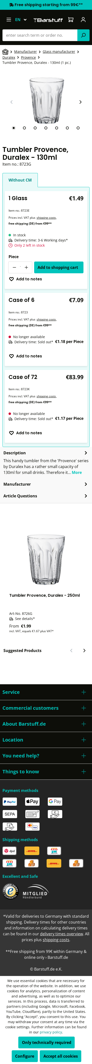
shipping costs (46, 218)
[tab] (13, 128)
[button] (46, 692)
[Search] (83, 35)
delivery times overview (61, 934)
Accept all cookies (60, 1056)
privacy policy (51, 1032)
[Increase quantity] (26, 267)
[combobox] (40, 35)
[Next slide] (80, 102)
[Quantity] (20, 267)
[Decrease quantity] (14, 267)
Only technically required (46, 1042)
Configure (24, 1056)
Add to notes (25, 279)
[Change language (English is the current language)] (23, 19)
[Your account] (83, 19)
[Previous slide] (11, 102)
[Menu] (8, 19)
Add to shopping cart (58, 267)
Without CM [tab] (20, 180)
